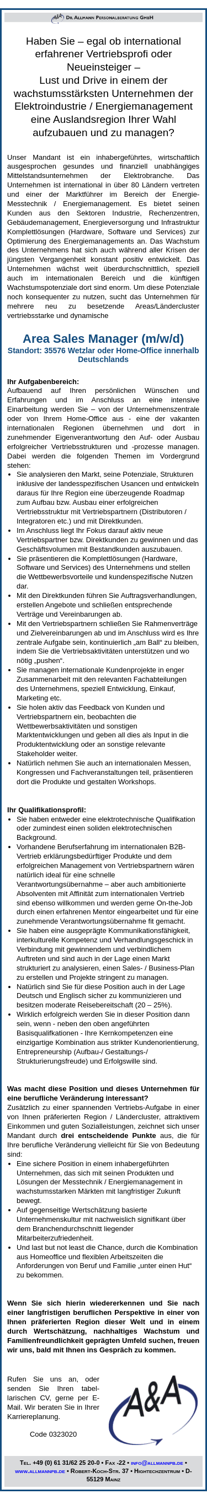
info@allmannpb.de (157, 1462)
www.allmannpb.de (40, 1471)
